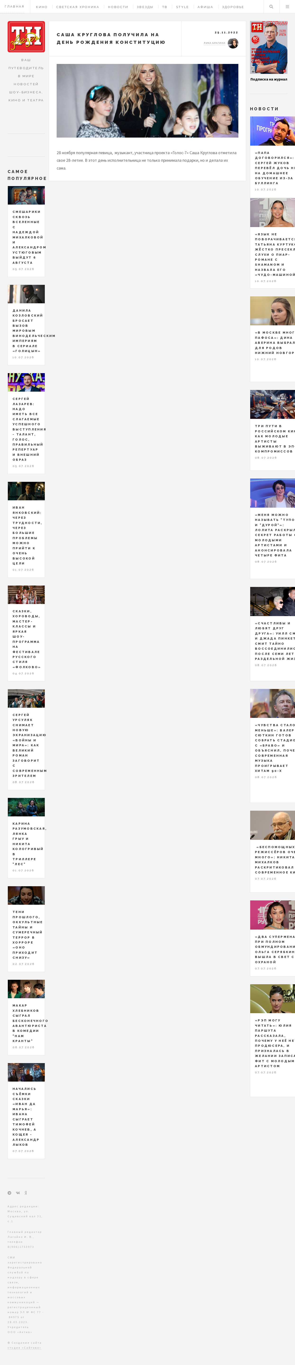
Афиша (205, 7)
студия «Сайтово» (24, 1347)
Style (182, 7)
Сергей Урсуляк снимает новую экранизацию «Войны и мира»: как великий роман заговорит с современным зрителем (30, 745)
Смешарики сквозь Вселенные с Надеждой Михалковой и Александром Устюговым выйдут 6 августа (29, 237)
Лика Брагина (214, 43)
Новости (118, 7)
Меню (287, 6)
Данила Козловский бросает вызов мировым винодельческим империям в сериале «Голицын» (34, 331)
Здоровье (233, 7)
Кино (42, 7)
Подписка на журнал (268, 79)
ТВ (165, 7)
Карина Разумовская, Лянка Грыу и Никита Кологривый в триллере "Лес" (30, 844)
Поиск (271, 6)
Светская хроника (78, 7)
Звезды (145, 7)
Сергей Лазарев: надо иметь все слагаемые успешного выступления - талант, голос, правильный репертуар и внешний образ (29, 429)
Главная (15, 6)
